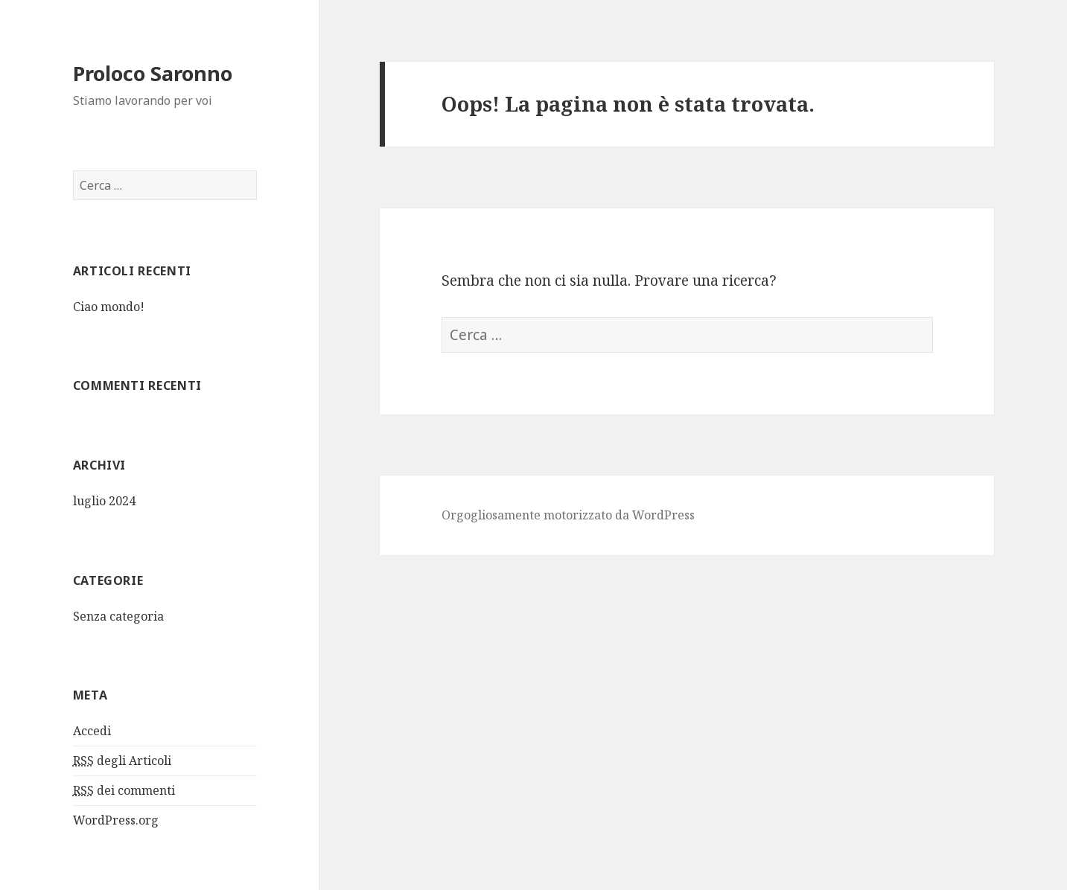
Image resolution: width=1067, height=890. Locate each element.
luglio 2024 (104, 501)
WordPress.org (116, 820)
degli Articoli (122, 760)
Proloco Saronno (152, 73)
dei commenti (124, 790)
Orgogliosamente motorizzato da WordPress (568, 515)
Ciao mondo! (108, 306)
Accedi (92, 731)
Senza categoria (118, 616)
